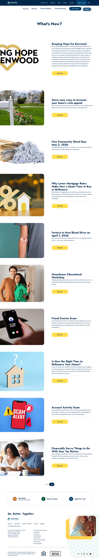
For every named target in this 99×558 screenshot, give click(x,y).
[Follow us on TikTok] (87, 554)
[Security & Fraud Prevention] (40, 530)
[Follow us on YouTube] (90, 554)
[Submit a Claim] (37, 541)
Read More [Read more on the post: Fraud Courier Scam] (60, 334)
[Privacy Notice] (37, 538)
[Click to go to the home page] (12, 2)
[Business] (34, 9)
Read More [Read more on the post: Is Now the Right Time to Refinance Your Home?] (60, 381)
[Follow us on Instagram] (84, 554)
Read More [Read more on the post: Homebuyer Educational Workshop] (60, 291)
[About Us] (10, 523)
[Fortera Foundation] (27, 523)
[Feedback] (42, 523)
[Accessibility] (37, 532)
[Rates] (59, 3)
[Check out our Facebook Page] (81, 553)
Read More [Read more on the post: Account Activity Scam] (60, 421)
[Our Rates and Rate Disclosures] (22, 499)
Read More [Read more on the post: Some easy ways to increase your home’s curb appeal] (60, 115)
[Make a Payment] (81, 3)
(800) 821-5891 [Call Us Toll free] (16, 533)
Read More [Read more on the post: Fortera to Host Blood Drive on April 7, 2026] (60, 247)
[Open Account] (49, 499)
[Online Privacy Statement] (40, 539)
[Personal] (25, 9)
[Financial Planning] (60, 10)
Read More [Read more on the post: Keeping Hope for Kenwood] (60, 73)
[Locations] (52, 3)
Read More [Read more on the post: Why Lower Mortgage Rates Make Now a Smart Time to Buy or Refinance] (60, 206)
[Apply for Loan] (77, 499)
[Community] (17, 523)
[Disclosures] (36, 534)
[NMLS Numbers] (37, 536)
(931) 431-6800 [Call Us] (16, 532)
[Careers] (65, 3)
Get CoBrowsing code (13, 536)
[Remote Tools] (44, 3)
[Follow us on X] (78, 554)
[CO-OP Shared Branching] (14, 526)
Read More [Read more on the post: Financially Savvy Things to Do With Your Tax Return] (60, 465)
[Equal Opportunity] (38, 543)
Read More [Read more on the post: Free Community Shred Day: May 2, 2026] (60, 157)
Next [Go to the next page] (52, 484)
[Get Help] (71, 3)
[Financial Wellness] (45, 9)
